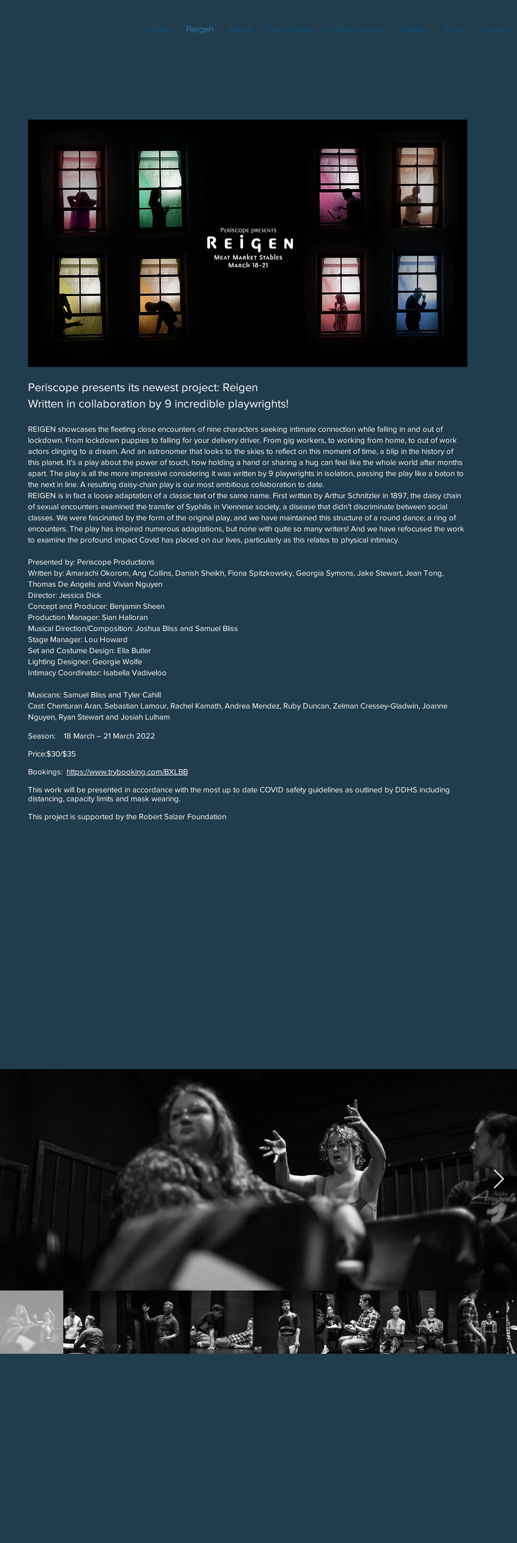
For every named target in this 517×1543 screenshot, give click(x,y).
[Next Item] (499, 1179)
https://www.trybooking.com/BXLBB (127, 771)
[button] (288, 29)
